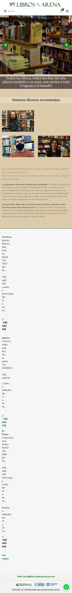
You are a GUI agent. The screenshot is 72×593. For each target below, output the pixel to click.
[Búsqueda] (5, 11)
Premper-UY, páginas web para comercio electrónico (36, 589)
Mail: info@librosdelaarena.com (36, 576)
